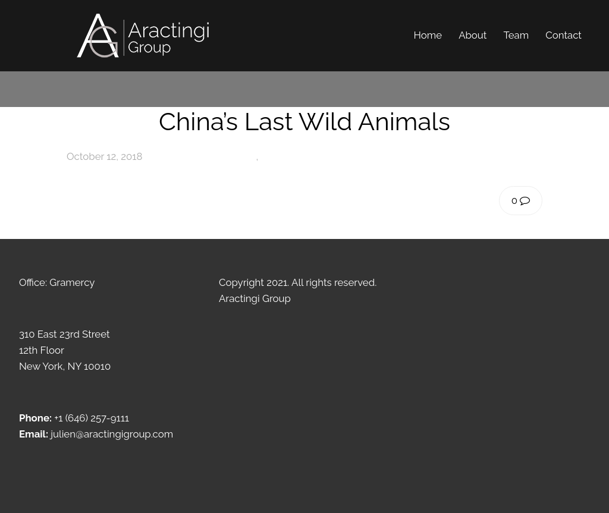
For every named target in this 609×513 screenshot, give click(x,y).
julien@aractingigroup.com (112, 434)
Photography (226, 156)
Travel (274, 156)
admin (169, 156)
